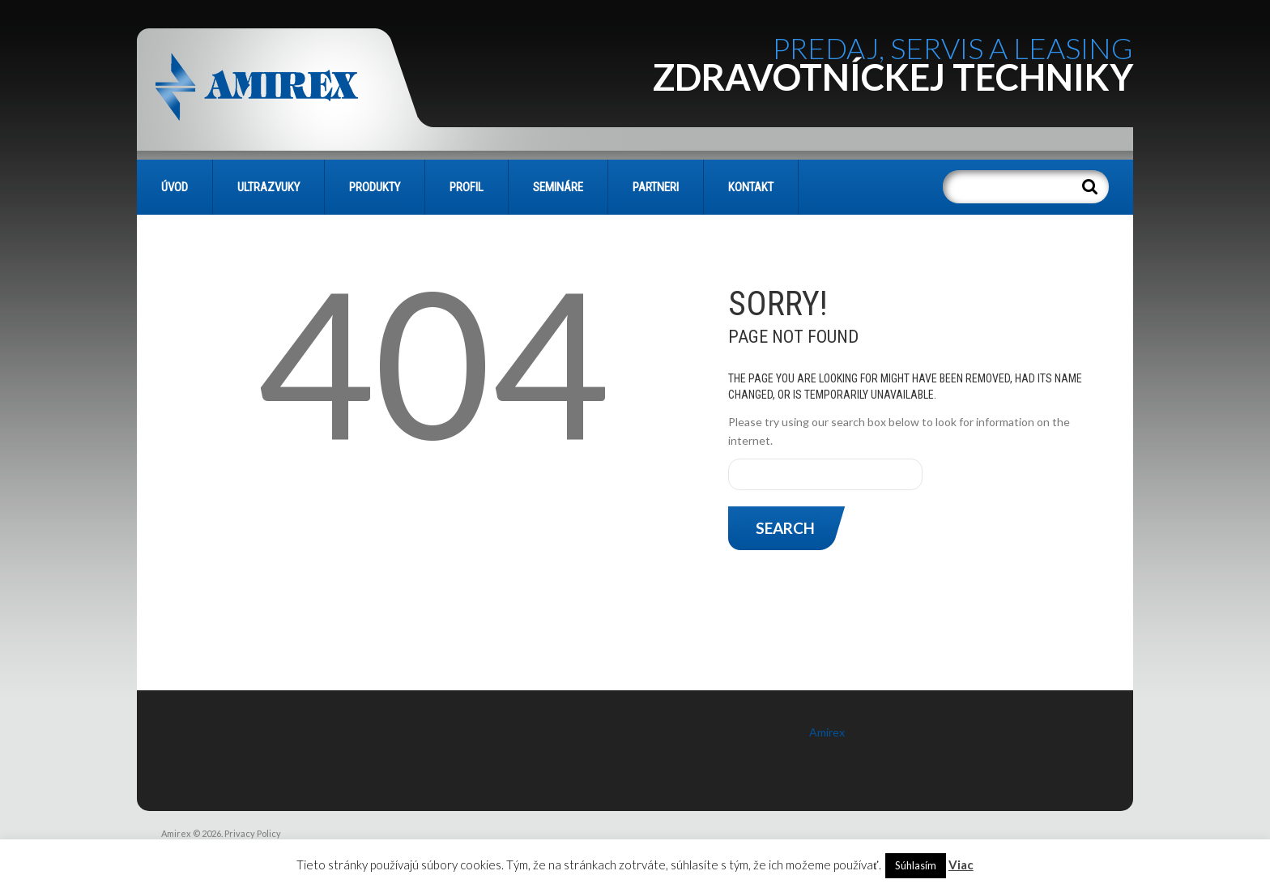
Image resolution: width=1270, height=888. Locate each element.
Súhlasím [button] (915, 865)
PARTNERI (656, 187)
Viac (961, 864)
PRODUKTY (374, 187)
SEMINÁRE (558, 187)
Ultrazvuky (268, 187)
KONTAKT (751, 187)
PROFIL (467, 187)
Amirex (827, 732)
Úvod (174, 187)
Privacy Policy (252, 833)
